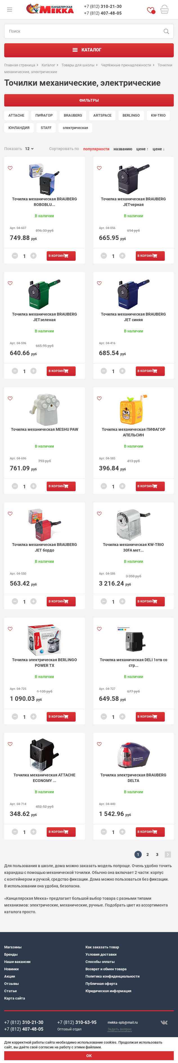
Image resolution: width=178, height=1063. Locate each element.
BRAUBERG (73, 115)
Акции (9, 976)
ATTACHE (16, 115)
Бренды (11, 954)
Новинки (11, 969)
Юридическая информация (108, 991)
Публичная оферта (101, 984)
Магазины (13, 947)
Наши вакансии (17, 962)
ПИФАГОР (44, 115)
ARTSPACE (102, 115)
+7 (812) (103, 6)
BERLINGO (131, 115)
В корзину (57, 256)
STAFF (46, 128)
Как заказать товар (102, 947)
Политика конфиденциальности (112, 976)
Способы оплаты (100, 962)
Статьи (10, 991)
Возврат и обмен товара (106, 969)
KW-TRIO (158, 115)
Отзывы (11, 984)
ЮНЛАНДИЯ (19, 128)
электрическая (75, 128)
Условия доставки (100, 954)
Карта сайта (14, 998)
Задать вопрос (120, 1029)
